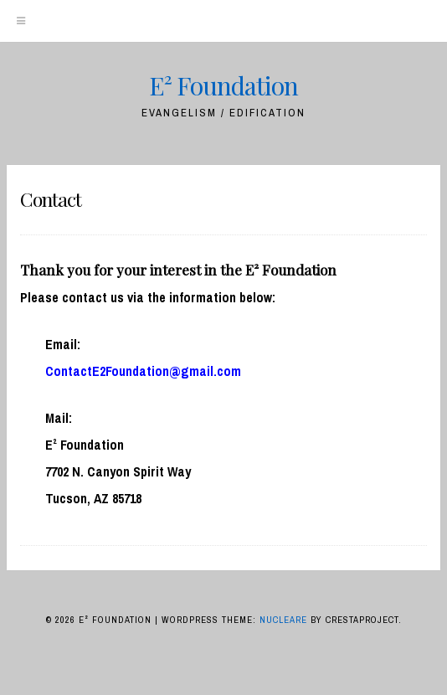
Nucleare (283, 620)
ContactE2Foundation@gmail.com (143, 371)
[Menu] (21, 21)
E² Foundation (223, 85)
